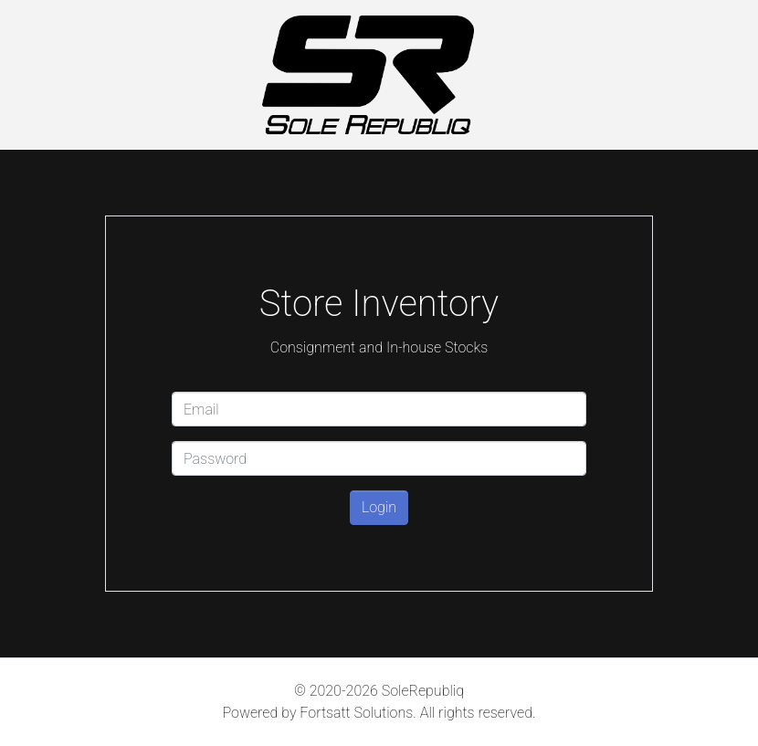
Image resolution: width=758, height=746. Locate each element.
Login (379, 507)
